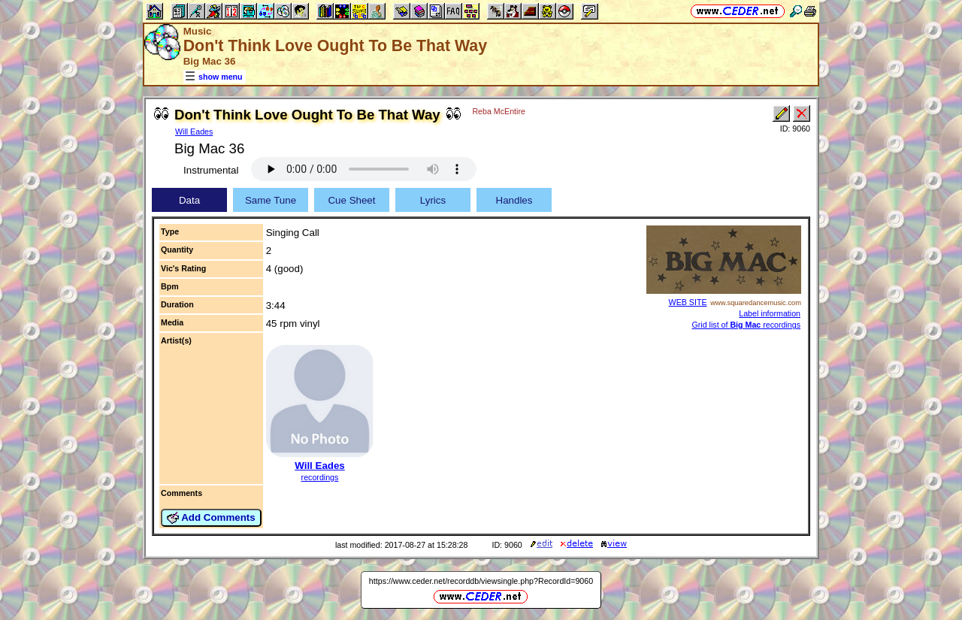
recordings (320, 477)
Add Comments (211, 518)
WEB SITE (688, 302)
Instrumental (210, 170)
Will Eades (194, 131)
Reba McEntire (498, 111)
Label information (769, 313)
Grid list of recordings (745, 324)
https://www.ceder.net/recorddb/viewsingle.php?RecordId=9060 (481, 580)
